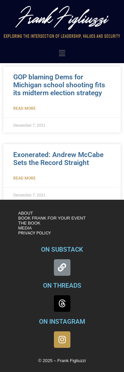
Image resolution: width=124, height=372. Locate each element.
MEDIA (25, 228)
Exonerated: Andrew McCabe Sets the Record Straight (58, 159)
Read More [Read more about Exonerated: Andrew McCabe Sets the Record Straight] (24, 178)
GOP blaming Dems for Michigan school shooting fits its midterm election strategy (59, 85)
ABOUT (25, 213)
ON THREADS (62, 285)
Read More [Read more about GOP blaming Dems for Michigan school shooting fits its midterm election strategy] (24, 108)
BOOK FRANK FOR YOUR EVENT (52, 218)
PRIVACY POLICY (34, 232)
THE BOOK (29, 223)
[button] (61, 53)
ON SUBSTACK (62, 249)
